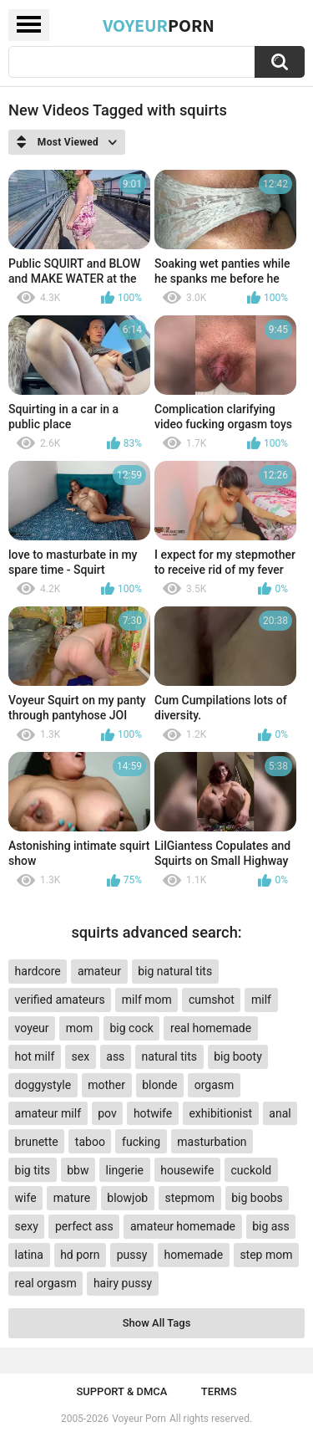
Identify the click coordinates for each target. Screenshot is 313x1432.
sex (80, 1056)
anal (279, 1113)
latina (29, 1254)
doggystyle (43, 1085)
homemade (194, 1254)
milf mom (147, 999)
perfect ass (84, 1226)
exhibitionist (220, 1113)
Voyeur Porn (139, 1418)
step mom (266, 1254)
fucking (141, 1141)
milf (261, 999)
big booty (238, 1056)
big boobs (257, 1197)
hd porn (79, 1254)
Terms (219, 1391)
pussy (132, 1254)
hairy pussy (122, 1283)
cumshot (212, 999)
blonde (159, 1085)
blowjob (127, 1197)
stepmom (189, 1197)
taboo (90, 1141)
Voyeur (159, 25)
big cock (132, 1028)
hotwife (153, 1113)
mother (106, 1085)
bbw (77, 1170)
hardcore (38, 971)
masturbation (211, 1141)
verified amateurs (60, 999)
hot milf (35, 1056)
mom (79, 1028)
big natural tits (175, 971)
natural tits (169, 1056)
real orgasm (46, 1283)
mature (71, 1197)
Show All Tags (157, 1323)
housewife (187, 1170)
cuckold (251, 1170)
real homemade (210, 1028)
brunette (36, 1141)
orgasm (214, 1085)
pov (107, 1113)
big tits (32, 1170)
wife (26, 1197)
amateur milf (48, 1113)
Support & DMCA (121, 1391)
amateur (99, 971)
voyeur (32, 1028)
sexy (26, 1226)
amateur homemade (182, 1226)
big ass (271, 1226)
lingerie (125, 1170)
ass (115, 1056)
